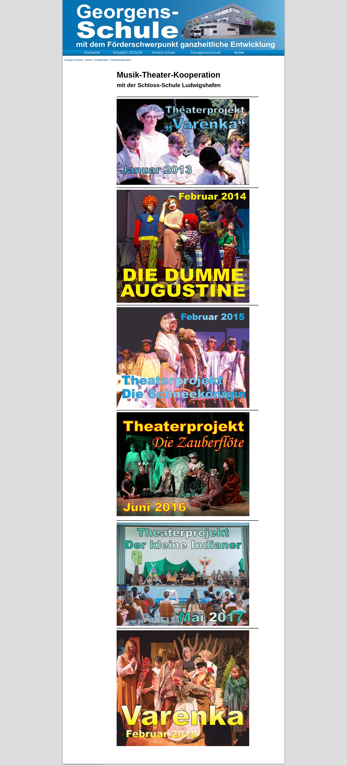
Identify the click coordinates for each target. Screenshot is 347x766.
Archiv (88, 60)
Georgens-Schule (73, 60)
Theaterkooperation (120, 60)
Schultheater (101, 60)
